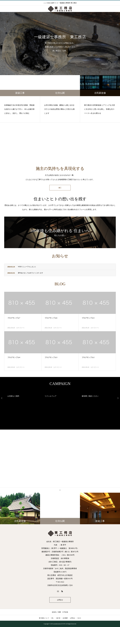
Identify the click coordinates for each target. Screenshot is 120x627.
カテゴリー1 (20, 328)
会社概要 (65, 618)
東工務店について (44, 618)
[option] (60, 43)
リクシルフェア (50, 396)
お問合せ (60, 600)
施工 (60, 187)
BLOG (79, 618)
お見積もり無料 (13, 396)
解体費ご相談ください (90, 396)
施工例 (58, 618)
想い (52, 618)
